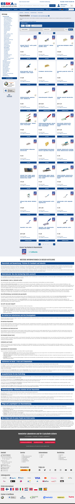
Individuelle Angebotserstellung (36, 9)
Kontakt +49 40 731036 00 (67, 1)
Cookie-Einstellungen (63, 459)
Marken (15, 9)
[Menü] (14, 82)
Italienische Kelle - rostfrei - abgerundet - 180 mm (65, 202)
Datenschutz (61, 458)
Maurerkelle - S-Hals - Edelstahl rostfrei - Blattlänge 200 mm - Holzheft (46, 228)
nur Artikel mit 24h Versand (38, 25)
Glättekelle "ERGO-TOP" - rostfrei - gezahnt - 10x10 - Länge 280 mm (28, 46)
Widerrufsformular (62, 457)
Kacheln (70, 29)
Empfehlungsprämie (26, 457)
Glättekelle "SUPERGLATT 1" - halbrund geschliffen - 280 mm (46, 46)
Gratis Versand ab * (24, 1)
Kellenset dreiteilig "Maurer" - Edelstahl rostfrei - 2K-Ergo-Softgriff (28, 124)
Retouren (24, 461)
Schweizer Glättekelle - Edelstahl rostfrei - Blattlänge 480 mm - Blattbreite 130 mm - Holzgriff (65, 177)
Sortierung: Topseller (25, 29)
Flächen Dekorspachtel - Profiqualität (46, 97)
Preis (22, 25)
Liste (66, 29)
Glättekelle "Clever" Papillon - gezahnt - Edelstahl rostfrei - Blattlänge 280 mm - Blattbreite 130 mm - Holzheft (27, 177)
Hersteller (28, 25)
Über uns (42, 454)
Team (42, 456)
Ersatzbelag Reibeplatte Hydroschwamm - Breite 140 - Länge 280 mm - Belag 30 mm (47, 150)
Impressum (61, 454)
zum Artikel (28, 58)
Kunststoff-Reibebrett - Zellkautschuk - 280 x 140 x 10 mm (27, 150)
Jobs (42, 457)
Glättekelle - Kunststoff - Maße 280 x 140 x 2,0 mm (65, 98)
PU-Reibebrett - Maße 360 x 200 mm (45, 71)
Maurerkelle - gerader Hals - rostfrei (64, 227)
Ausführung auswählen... (46, 110)
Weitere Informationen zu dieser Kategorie (28, 21)
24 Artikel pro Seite (47, 29)
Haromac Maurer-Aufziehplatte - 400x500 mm (65, 46)
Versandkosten (25, 459)
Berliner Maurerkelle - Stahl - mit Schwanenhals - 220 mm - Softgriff (26, 72)
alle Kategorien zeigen (9, 78)
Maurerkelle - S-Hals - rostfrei (25, 227)
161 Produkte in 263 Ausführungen (40, 16)
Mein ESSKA (24, 458)
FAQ (23, 454)
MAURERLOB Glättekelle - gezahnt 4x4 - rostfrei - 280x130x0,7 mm (27, 98)
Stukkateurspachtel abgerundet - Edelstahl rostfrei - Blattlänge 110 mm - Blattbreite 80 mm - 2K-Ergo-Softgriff (47, 125)
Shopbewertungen (25, 460)
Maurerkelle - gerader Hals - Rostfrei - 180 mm (65, 72)
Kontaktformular (4, 470)
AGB (60, 456)
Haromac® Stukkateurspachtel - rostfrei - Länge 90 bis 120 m (46, 202)
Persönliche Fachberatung (45, 1)
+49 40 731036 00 (5, 455)
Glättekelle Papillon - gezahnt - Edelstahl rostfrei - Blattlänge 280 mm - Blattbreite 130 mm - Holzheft (46, 177)
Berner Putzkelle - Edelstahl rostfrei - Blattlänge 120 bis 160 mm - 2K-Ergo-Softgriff (64, 125)
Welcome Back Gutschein (27, 456)
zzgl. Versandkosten (25, 55)
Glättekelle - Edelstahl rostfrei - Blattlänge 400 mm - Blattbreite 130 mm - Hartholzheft (65, 150)
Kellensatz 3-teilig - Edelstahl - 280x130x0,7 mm (28, 202)
